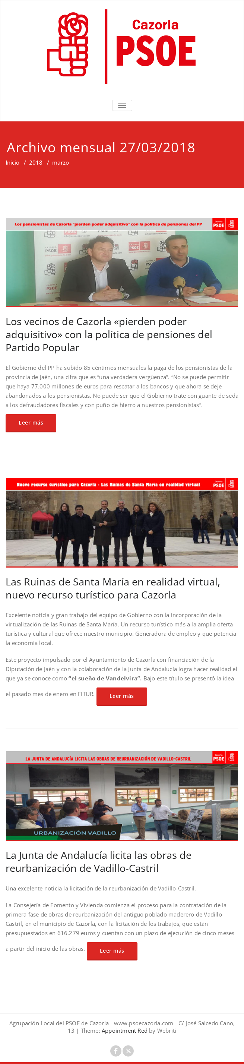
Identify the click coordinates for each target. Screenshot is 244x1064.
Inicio (12, 162)
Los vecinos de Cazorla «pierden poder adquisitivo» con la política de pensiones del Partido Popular (109, 334)
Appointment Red (124, 1030)
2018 (35, 162)
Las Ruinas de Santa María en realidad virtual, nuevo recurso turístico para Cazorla (113, 588)
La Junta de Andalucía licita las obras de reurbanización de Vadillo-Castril (98, 861)
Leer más (31, 422)
